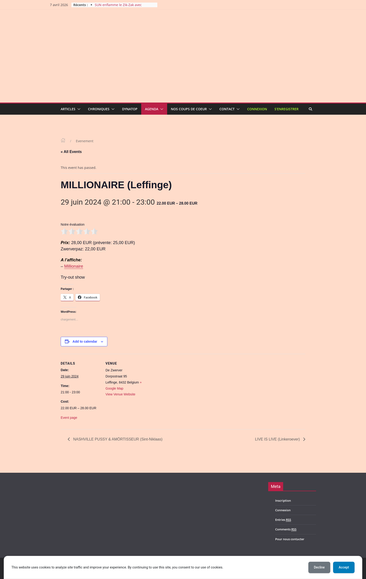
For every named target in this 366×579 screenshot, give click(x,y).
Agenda (151, 109)
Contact (227, 109)
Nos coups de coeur (189, 109)
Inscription (283, 500)
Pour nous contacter (289, 539)
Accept (344, 567)
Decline (319, 567)
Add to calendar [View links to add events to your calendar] (85, 341)
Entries (283, 520)
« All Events (71, 152)
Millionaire (73, 266)
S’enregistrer (286, 109)
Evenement (84, 141)
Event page (69, 417)
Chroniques (98, 109)
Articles (68, 109)
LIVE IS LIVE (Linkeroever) (278, 439)
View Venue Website (120, 394)
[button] (78, 109)
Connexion (257, 109)
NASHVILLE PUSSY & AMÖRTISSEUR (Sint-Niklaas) (117, 439)
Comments (285, 529)
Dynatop (129, 109)
